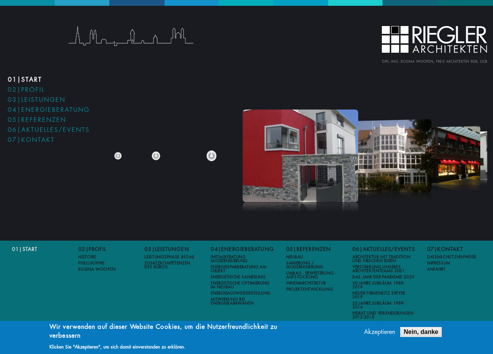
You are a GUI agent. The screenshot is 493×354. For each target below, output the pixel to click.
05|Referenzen (37, 120)
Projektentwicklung (309, 290)
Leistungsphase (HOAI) (169, 257)
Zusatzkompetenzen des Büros (167, 265)
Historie (87, 257)
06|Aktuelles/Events (49, 130)
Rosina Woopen (96, 269)
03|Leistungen (36, 100)
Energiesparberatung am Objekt (238, 269)
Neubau (294, 257)
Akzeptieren (379, 332)
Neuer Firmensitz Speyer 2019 (378, 295)
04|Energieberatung (49, 110)
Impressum (438, 263)
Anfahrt (436, 269)
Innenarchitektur (306, 283)
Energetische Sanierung (238, 277)
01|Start (25, 80)
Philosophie (91, 263)
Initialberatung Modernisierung (229, 259)
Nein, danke (421, 332)
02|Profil (26, 90)
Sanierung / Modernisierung (304, 265)
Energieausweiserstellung (241, 293)
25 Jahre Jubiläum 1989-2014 (378, 305)
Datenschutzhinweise (451, 257)
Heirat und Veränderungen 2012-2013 (383, 315)
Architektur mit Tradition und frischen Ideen (381, 259)
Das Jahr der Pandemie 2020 (383, 277)
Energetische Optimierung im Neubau (240, 285)
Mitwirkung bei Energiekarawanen (232, 301)
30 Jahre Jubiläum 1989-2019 (378, 285)
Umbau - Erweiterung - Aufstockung (311, 275)
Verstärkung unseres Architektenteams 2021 (378, 269)
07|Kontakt (31, 140)
